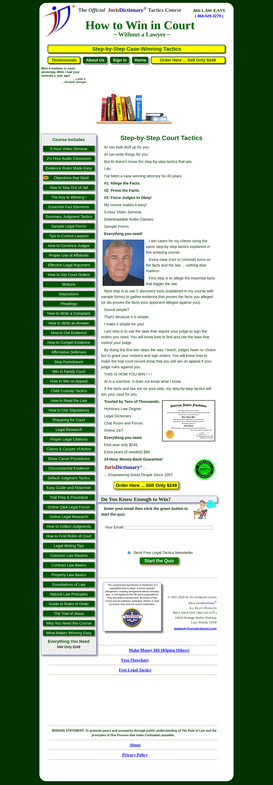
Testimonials (64, 60)
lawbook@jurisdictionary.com (195, 628)
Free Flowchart (135, 660)
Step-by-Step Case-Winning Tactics (136, 49)
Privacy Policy (135, 754)
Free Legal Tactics (135, 669)
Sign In (120, 60)
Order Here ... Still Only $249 (188, 60)
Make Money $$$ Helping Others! (159, 650)
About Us (95, 60)
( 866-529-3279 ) (209, 16)
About (135, 744)
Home (140, 60)
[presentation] (159, 539)
